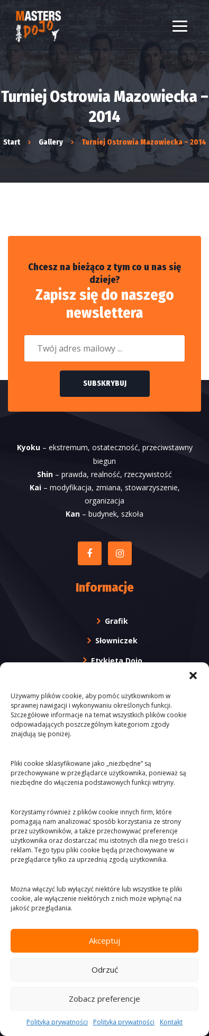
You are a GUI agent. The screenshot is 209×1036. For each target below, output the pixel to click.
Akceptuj (104, 940)
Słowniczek (116, 640)
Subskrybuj (104, 383)
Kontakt (171, 1022)
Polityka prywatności (57, 1022)
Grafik (116, 621)
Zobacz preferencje (104, 998)
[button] (193, 675)
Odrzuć (105, 969)
